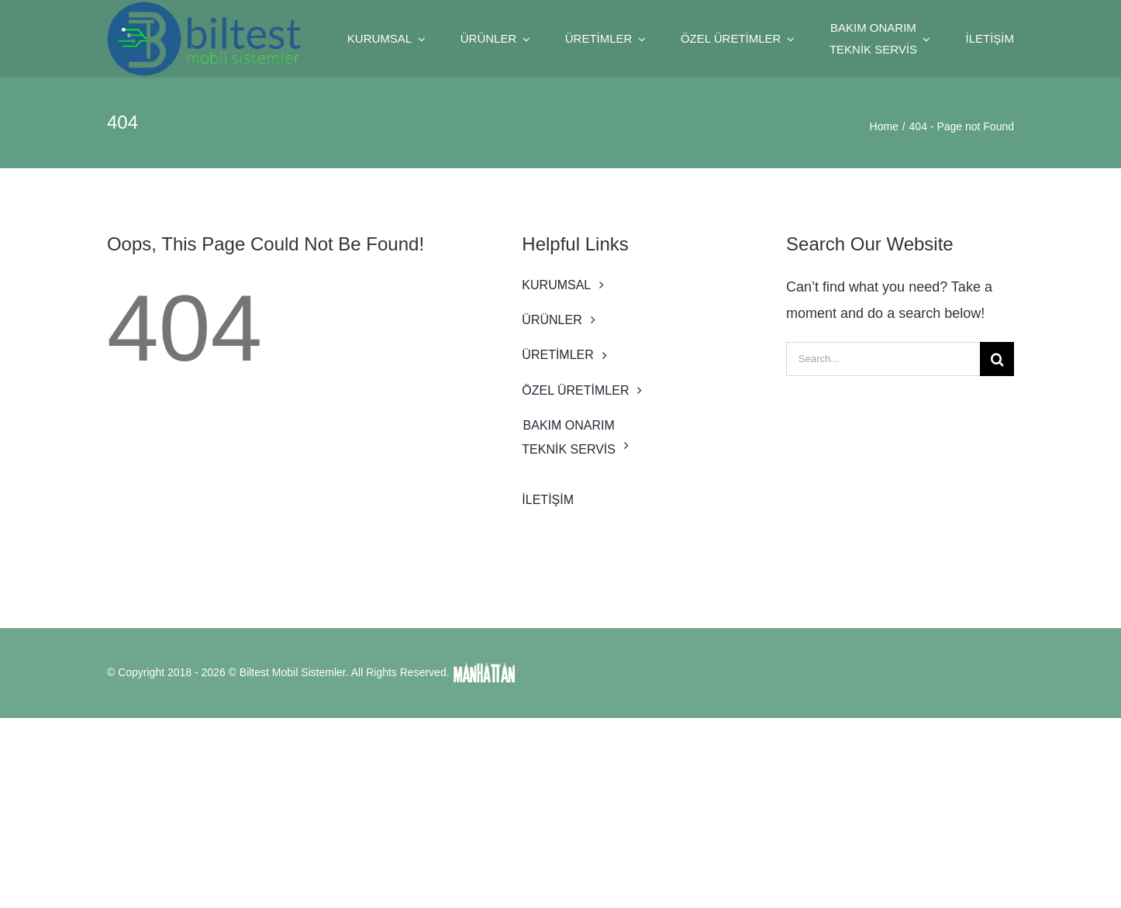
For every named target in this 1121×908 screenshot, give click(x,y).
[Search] (997, 359)
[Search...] (883, 359)
